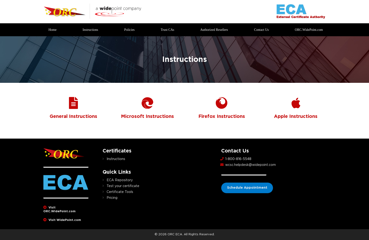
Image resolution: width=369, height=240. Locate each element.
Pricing (112, 198)
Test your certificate (123, 186)
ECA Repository (120, 180)
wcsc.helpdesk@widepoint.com (250, 165)
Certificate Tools (120, 192)
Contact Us (261, 30)
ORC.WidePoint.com (309, 30)
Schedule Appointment (247, 187)
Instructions (90, 30)
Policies (129, 30)
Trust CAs (167, 30)
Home (52, 30)
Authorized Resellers (214, 30)
